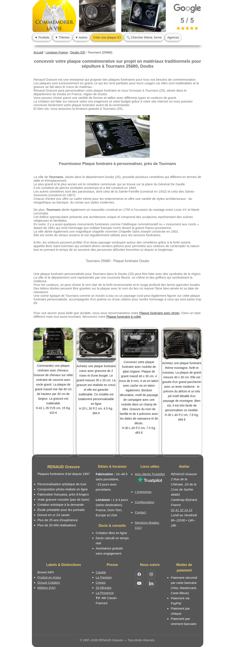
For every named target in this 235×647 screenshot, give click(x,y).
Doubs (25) (77, 52)
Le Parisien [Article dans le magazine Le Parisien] (104, 577)
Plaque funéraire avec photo (159, 313)
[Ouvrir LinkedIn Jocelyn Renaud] (151, 583)
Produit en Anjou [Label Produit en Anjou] (49, 577)
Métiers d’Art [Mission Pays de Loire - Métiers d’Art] (46, 587)
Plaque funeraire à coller (123, 316)
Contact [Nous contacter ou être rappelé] (140, 512)
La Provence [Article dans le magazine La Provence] (105, 593)
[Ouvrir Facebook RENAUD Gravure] (139, 574)
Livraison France (57, 52)
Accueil (38, 52)
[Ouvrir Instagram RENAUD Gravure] (151, 574)
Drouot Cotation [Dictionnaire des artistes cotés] (48, 582)
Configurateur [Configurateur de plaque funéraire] (144, 502)
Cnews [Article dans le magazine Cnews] (101, 582)
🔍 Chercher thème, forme (144, 37)
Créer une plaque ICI (107, 37)
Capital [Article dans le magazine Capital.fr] (101, 572)
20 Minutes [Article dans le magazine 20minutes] (103, 587)
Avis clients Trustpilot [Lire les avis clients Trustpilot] (150, 474)
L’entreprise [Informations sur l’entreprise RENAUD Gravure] (143, 492)
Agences (173, 37)
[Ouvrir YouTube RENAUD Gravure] (139, 583)
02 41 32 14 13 (181, 510)
